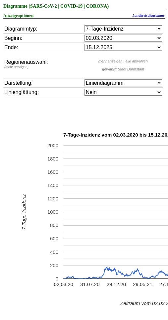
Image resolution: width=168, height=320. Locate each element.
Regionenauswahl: (26, 64)
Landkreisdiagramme (149, 15)
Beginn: (13, 38)
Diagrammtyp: (20, 29)
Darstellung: (18, 83)
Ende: (11, 47)
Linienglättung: (21, 92)
